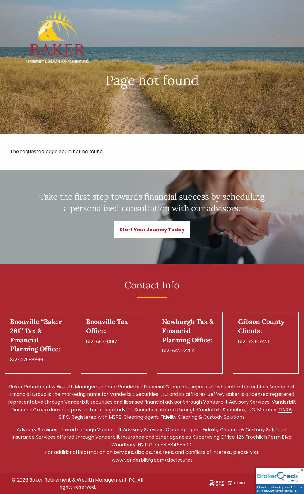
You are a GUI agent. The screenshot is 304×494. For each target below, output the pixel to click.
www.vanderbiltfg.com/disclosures (152, 460)
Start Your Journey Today (152, 229)
